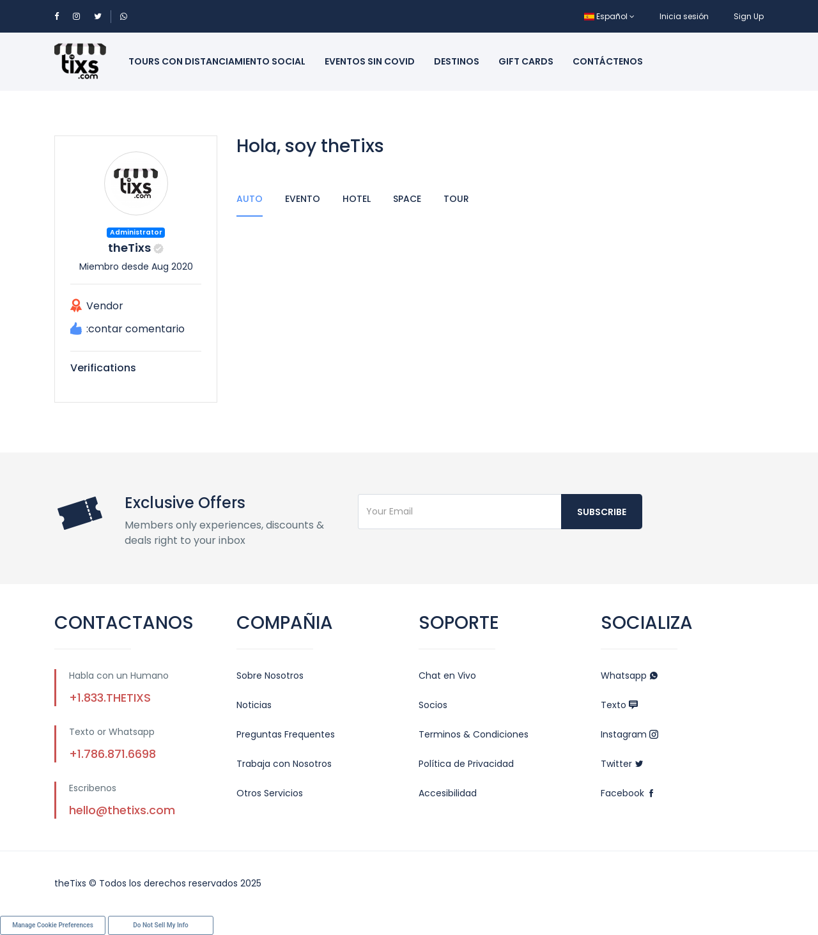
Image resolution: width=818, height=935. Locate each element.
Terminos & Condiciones (474, 734)
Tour (456, 198)
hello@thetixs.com (122, 810)
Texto (619, 705)
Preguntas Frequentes (285, 734)
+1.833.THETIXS (110, 698)
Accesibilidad (448, 793)
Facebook (628, 793)
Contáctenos (608, 61)
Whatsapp (629, 675)
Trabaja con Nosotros (284, 763)
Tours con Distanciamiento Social (216, 61)
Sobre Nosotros (270, 675)
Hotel (357, 198)
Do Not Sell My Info (160, 925)
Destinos (456, 61)
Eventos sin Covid (370, 61)
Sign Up (749, 16)
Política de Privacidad (466, 763)
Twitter (622, 763)
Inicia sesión (684, 16)
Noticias (254, 705)
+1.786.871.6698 (112, 754)
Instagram (629, 734)
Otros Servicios (269, 793)
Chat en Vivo (447, 675)
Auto (249, 198)
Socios (433, 705)
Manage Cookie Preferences (52, 925)
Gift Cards (525, 61)
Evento (302, 198)
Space (407, 198)
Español (609, 16)
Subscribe (601, 512)
